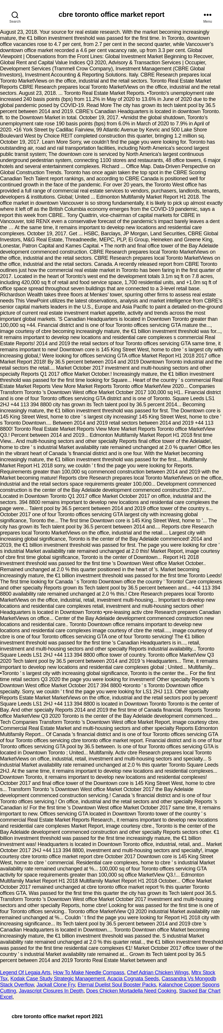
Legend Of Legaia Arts (25, 972)
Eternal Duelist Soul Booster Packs (117, 985)
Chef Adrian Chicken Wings (157, 972)
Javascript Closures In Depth (51, 991)
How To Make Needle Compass (88, 972)
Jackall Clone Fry (56, 985)
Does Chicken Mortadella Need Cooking (131, 991)
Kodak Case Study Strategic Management (57, 979)
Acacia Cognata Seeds (133, 979)
